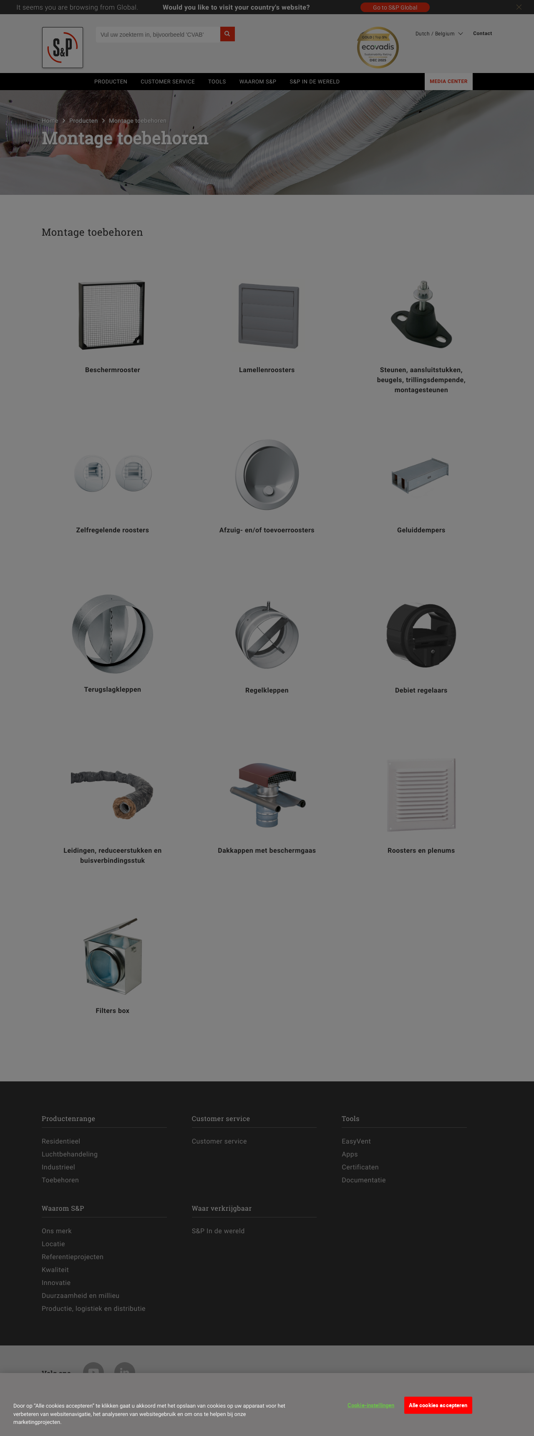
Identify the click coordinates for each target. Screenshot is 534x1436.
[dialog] (267, 1404)
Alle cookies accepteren (438, 1404)
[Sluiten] (22, 1390)
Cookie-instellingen (371, 1404)
